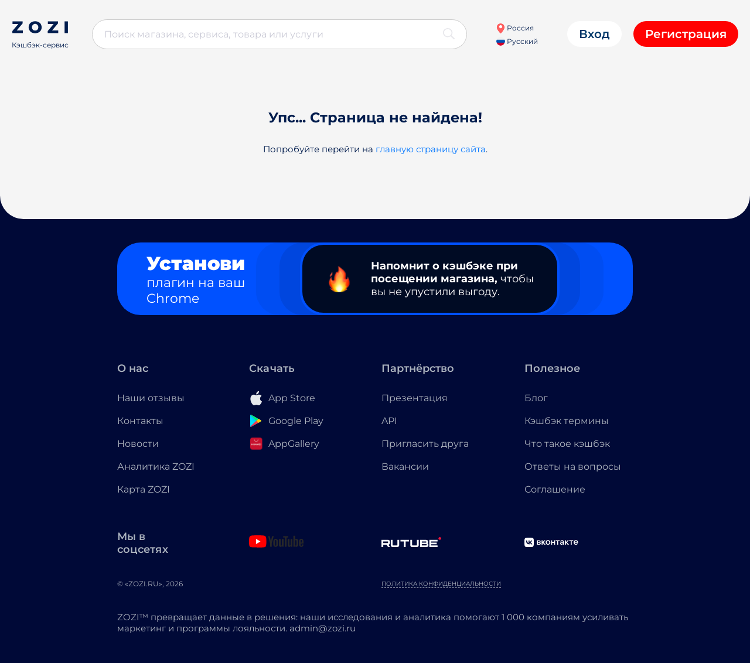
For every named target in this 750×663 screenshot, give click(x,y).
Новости (138, 443)
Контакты (140, 420)
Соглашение (554, 489)
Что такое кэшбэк (567, 443)
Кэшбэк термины (566, 420)
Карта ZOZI (143, 489)
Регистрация (686, 34)
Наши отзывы (151, 398)
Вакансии (405, 466)
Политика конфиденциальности (441, 583)
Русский (517, 41)
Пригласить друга (425, 443)
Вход (594, 34)
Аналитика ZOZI (156, 466)
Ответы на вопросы (572, 466)
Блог (536, 398)
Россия (515, 27)
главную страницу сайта (431, 149)
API (389, 420)
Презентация (414, 398)
